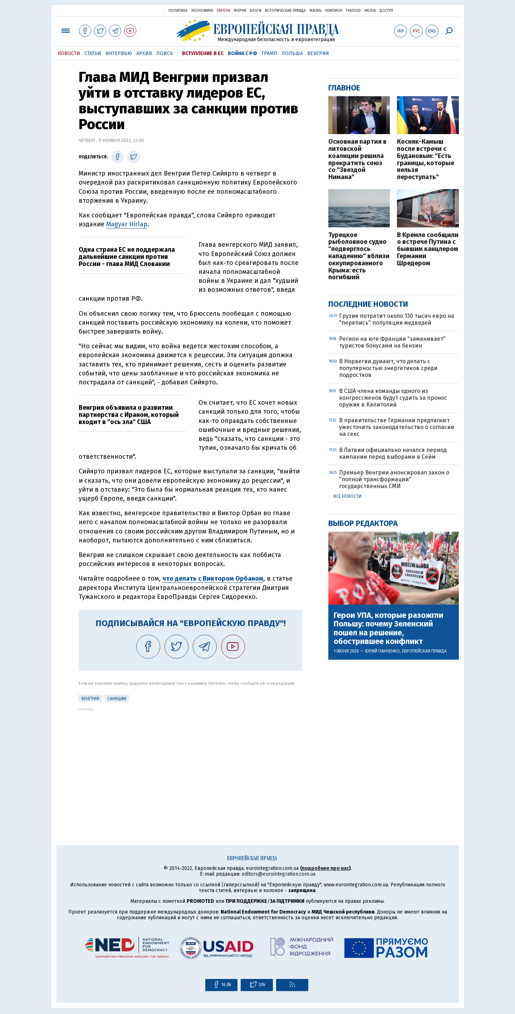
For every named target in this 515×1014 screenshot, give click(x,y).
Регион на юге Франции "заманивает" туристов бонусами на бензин (392, 342)
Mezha (370, 11)
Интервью (119, 53)
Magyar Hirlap (126, 224)
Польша (292, 53)
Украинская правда (141, 10)
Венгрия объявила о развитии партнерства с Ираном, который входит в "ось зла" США (129, 415)
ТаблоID (353, 11)
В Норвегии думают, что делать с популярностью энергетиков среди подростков (388, 368)
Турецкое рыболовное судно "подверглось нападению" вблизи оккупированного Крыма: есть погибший (358, 256)
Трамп (269, 53)
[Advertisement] (190, 761)
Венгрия (318, 53)
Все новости (348, 496)
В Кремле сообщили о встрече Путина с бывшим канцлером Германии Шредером (427, 249)
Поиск (164, 53)
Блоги (255, 11)
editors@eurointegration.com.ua (278, 874)
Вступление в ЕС (203, 53)
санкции (116, 698)
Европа (223, 11)
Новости (69, 53)
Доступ (386, 11)
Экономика (202, 11)
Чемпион (333, 11)
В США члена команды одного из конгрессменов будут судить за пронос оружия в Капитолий (393, 398)
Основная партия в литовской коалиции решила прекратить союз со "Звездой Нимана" (357, 159)
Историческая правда (285, 11)
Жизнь (315, 11)
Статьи (92, 53)
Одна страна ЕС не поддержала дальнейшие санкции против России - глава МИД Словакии (127, 257)
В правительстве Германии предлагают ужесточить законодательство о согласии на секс (396, 427)
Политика (177, 11)
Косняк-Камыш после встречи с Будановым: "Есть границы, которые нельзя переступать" (425, 159)
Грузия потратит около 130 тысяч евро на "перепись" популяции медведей (396, 319)
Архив (144, 53)
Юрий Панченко (382, 651)
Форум (240, 11)
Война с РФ (242, 53)
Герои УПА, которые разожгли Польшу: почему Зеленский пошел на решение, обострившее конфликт (388, 628)
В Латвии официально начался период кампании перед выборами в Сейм (393, 453)
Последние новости (368, 304)
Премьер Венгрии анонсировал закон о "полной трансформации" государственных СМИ (394, 479)
